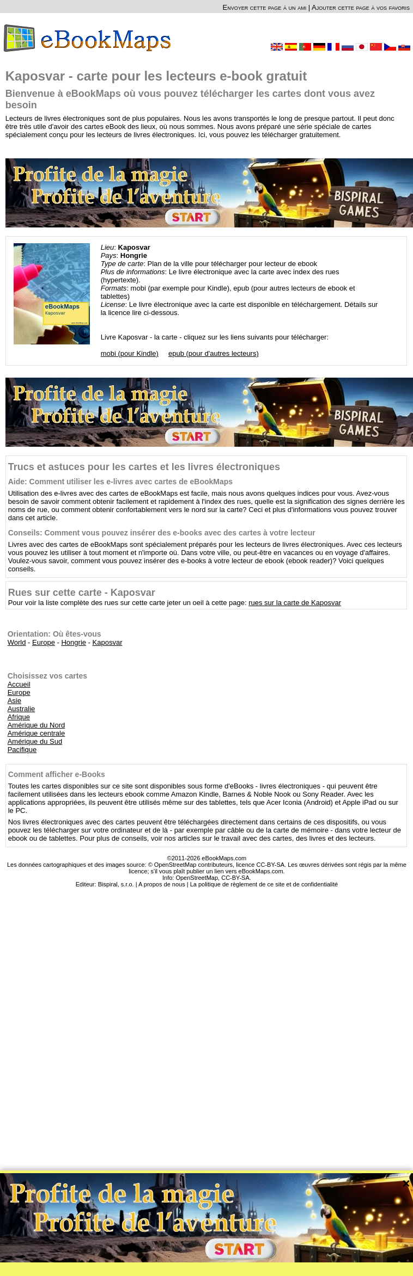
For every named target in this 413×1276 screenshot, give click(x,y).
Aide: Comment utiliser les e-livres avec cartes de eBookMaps (120, 481)
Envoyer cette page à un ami (265, 7)
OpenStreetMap (196, 877)
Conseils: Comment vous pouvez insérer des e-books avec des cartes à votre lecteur (161, 532)
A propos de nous (161, 884)
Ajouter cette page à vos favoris (361, 7)
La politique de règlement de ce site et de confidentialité (264, 884)
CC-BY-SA (235, 877)
